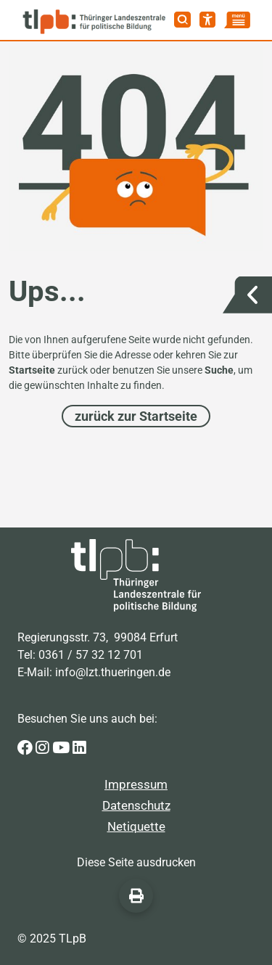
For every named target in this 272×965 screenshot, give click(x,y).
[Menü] (237, 20)
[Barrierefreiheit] (207, 19)
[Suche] (182, 19)
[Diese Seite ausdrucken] (136, 896)
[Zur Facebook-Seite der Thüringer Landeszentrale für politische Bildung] (26, 748)
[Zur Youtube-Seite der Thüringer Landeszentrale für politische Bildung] (62, 748)
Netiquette (136, 826)
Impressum (136, 784)
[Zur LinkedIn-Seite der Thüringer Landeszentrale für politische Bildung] (79, 748)
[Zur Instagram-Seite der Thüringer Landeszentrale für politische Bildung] (44, 748)
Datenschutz (136, 805)
